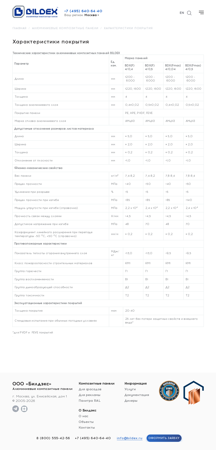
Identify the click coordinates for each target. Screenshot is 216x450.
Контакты (87, 427)
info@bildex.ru (129, 438)
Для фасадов (90, 389)
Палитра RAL (90, 401)
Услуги (130, 389)
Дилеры (130, 401)
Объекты (86, 422)
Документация (136, 395)
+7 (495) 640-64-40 (83, 11)
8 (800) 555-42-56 (53, 438)
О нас (83, 416)
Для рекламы (89, 395)
